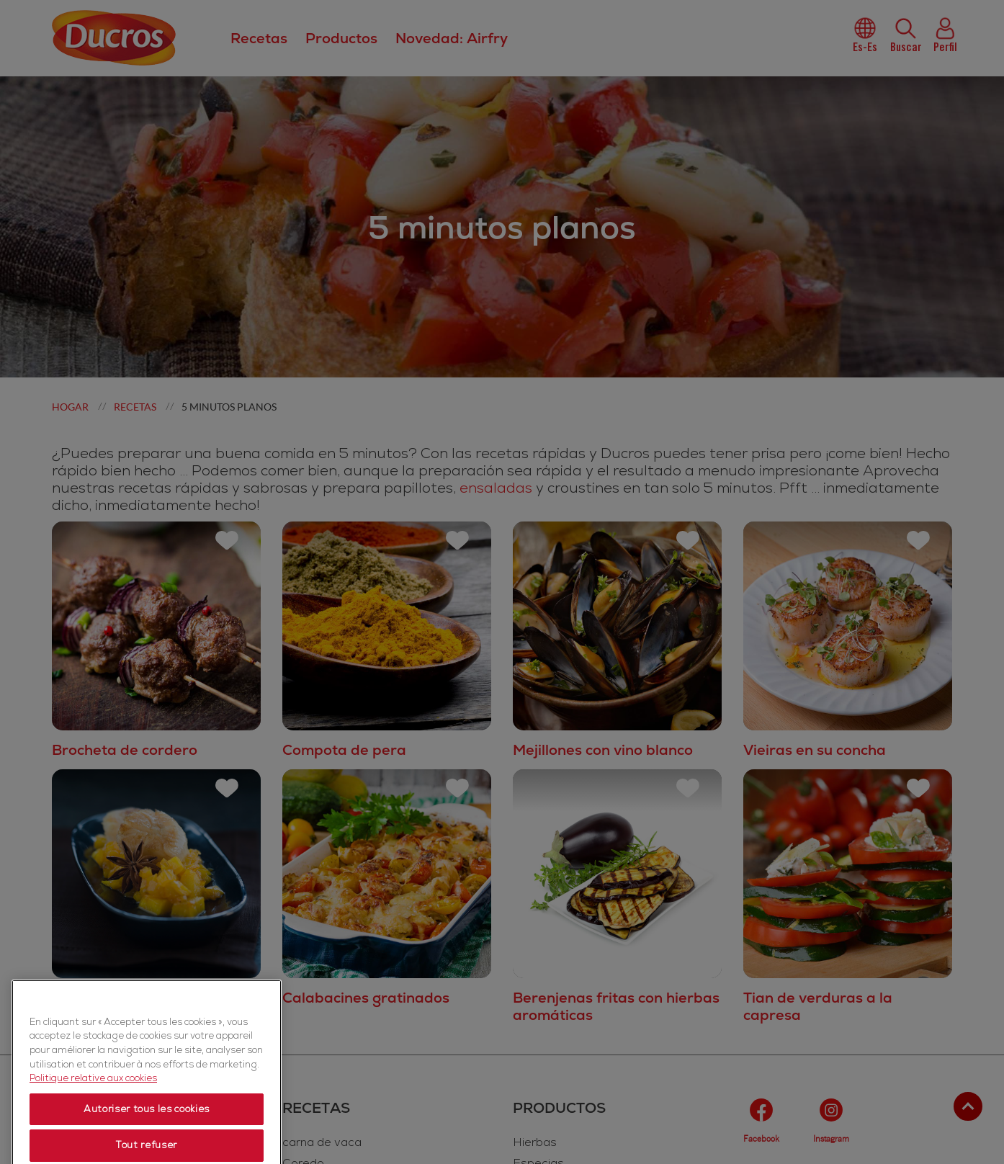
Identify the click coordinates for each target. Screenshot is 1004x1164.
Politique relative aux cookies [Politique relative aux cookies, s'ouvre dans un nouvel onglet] (93, 1123)
